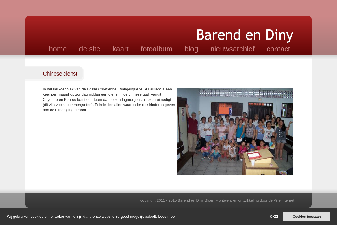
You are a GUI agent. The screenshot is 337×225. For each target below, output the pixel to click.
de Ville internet (281, 200)
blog (191, 49)
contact (278, 49)
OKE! (274, 216)
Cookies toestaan (307, 216)
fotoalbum (157, 49)
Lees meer (167, 216)
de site (90, 49)
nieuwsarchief (232, 49)
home (58, 49)
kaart (120, 49)
